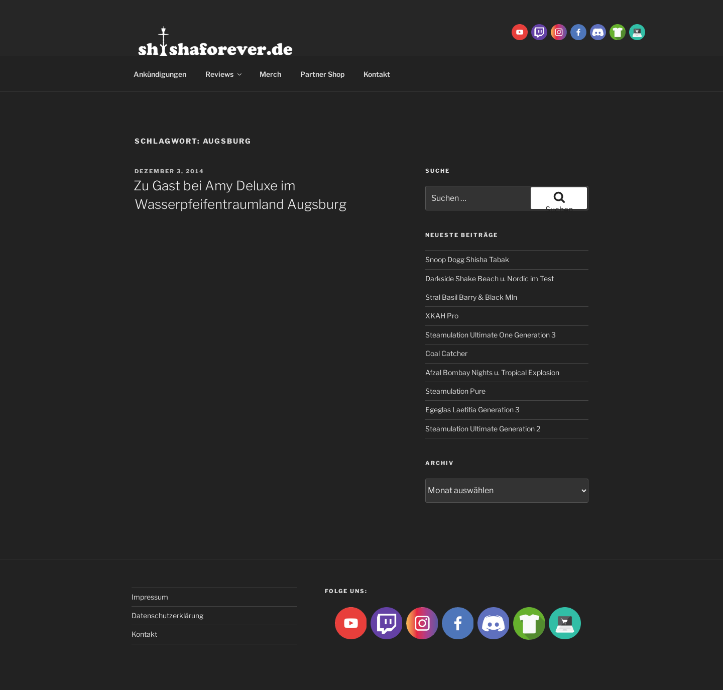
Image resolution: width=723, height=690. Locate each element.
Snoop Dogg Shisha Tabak (467, 259)
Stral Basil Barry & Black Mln (471, 297)
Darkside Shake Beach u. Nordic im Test (489, 278)
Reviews (224, 74)
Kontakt (377, 74)
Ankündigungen (160, 74)
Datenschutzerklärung (167, 615)
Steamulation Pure (455, 391)
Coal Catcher (446, 353)
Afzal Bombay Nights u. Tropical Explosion (492, 372)
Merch (270, 74)
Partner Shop (322, 74)
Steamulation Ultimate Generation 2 (482, 428)
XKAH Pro (441, 315)
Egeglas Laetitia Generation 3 (472, 409)
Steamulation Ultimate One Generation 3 (490, 334)
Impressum (150, 597)
